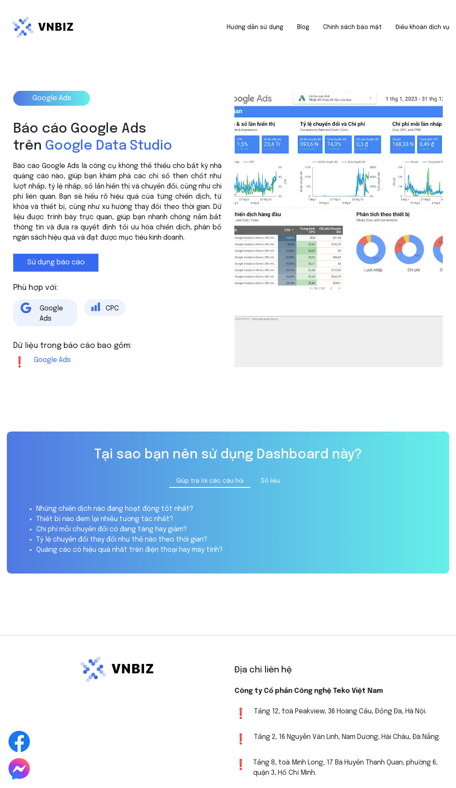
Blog (303, 27)
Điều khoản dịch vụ (422, 27)
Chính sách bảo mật (352, 27)
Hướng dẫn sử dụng (255, 27)
